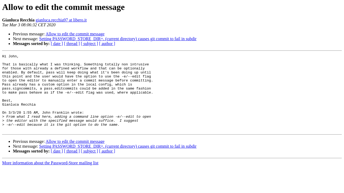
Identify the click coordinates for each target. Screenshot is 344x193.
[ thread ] (72, 43)
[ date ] (57, 43)
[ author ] (107, 43)
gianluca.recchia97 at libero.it (61, 20)
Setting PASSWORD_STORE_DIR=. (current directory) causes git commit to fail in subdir (117, 38)
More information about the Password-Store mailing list (50, 178)
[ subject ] (89, 43)
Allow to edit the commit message (75, 34)
